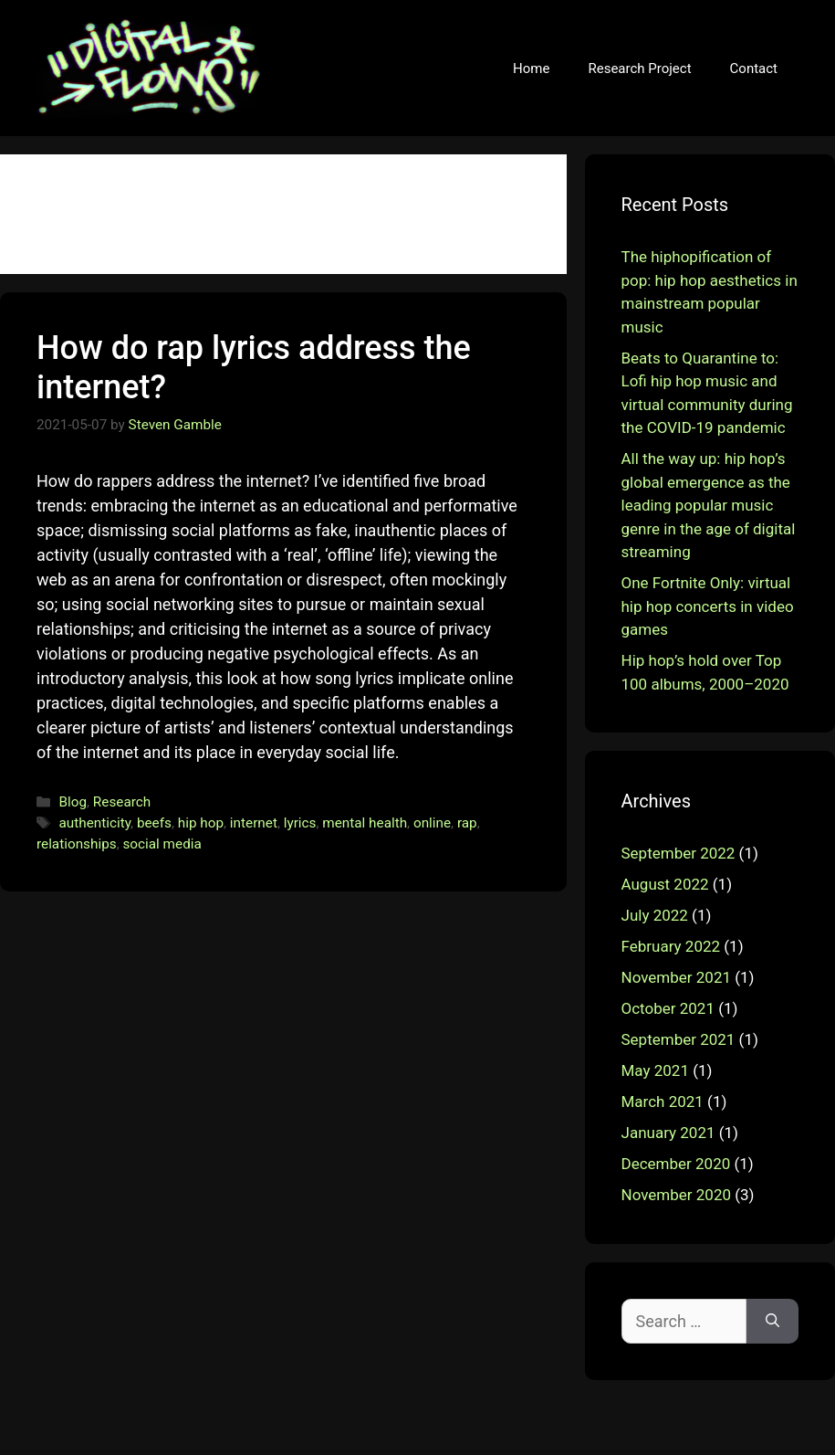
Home (531, 68)
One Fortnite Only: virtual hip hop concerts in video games (707, 606)
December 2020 (676, 1164)
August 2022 (665, 884)
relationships (77, 844)
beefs (154, 823)
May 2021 (655, 1070)
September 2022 (678, 853)
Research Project (639, 68)
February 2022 (671, 946)
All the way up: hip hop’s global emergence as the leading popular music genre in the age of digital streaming (708, 505)
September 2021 (678, 1039)
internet (253, 823)
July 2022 (654, 915)
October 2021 (668, 1008)
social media (161, 844)
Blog (72, 802)
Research (122, 802)
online (432, 823)
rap (467, 823)
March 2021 (662, 1101)
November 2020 (676, 1195)
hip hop (201, 823)
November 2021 (676, 977)
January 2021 (668, 1132)
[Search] (772, 1321)
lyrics (300, 823)
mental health (364, 823)
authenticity (94, 823)
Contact (754, 68)
